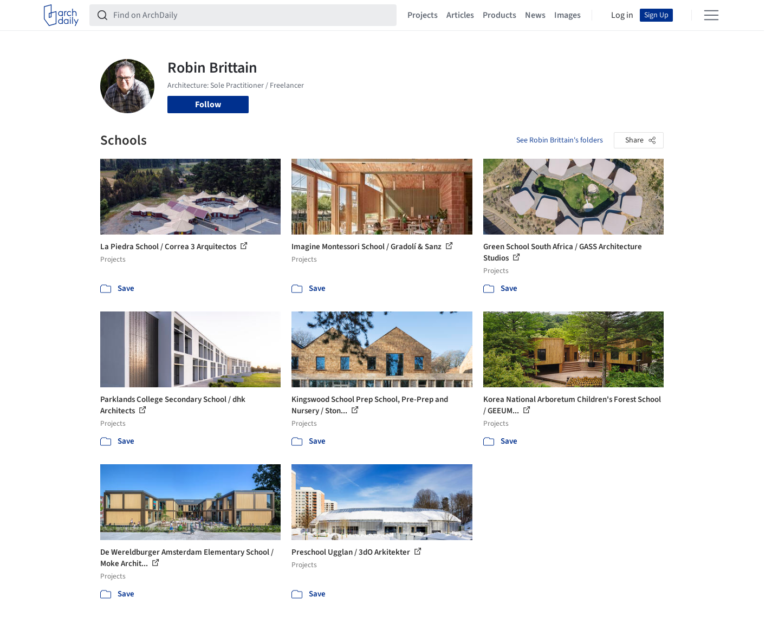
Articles (460, 15)
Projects (422, 15)
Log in (622, 15)
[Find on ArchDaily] (251, 15)
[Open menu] (711, 15)
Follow (208, 105)
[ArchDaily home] (61, 15)
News (535, 15)
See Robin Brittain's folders (559, 140)
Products (499, 15)
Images (567, 15)
